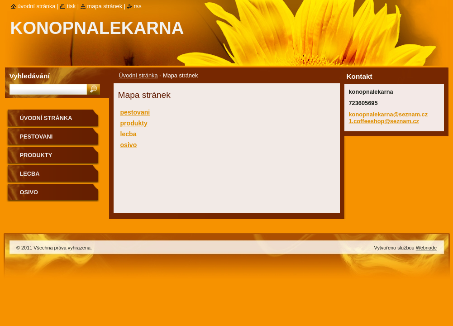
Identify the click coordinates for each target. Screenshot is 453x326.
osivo (128, 145)
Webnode (426, 247)
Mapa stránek (105, 6)
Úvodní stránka (138, 75)
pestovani (135, 112)
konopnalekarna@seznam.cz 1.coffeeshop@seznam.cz (388, 118)
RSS (138, 6)
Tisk (71, 6)
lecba (128, 134)
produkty (134, 123)
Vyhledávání (30, 76)
